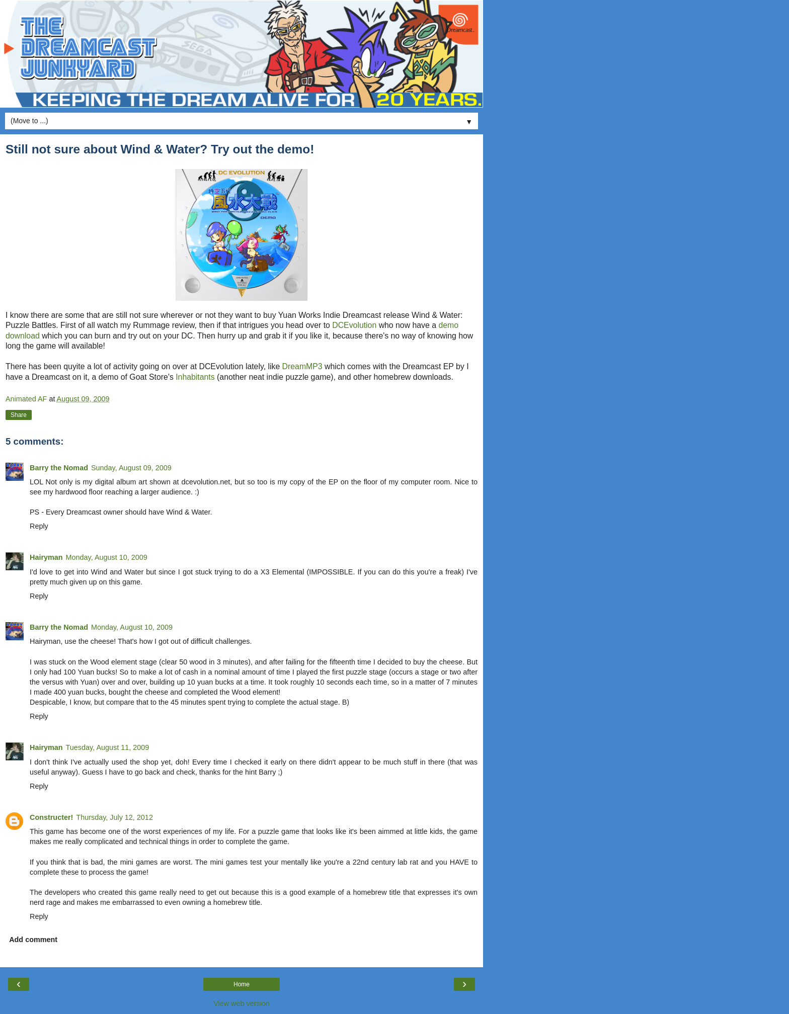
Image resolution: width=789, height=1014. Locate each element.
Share (19, 414)
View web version (241, 1003)
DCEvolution (355, 325)
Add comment (33, 940)
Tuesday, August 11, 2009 (107, 747)
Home (241, 984)
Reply (39, 526)
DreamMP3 (302, 366)
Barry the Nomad (59, 468)
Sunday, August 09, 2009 (131, 468)
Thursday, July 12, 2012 (114, 817)
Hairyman (46, 557)
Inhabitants (196, 377)
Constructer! (51, 817)
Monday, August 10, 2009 (106, 557)
